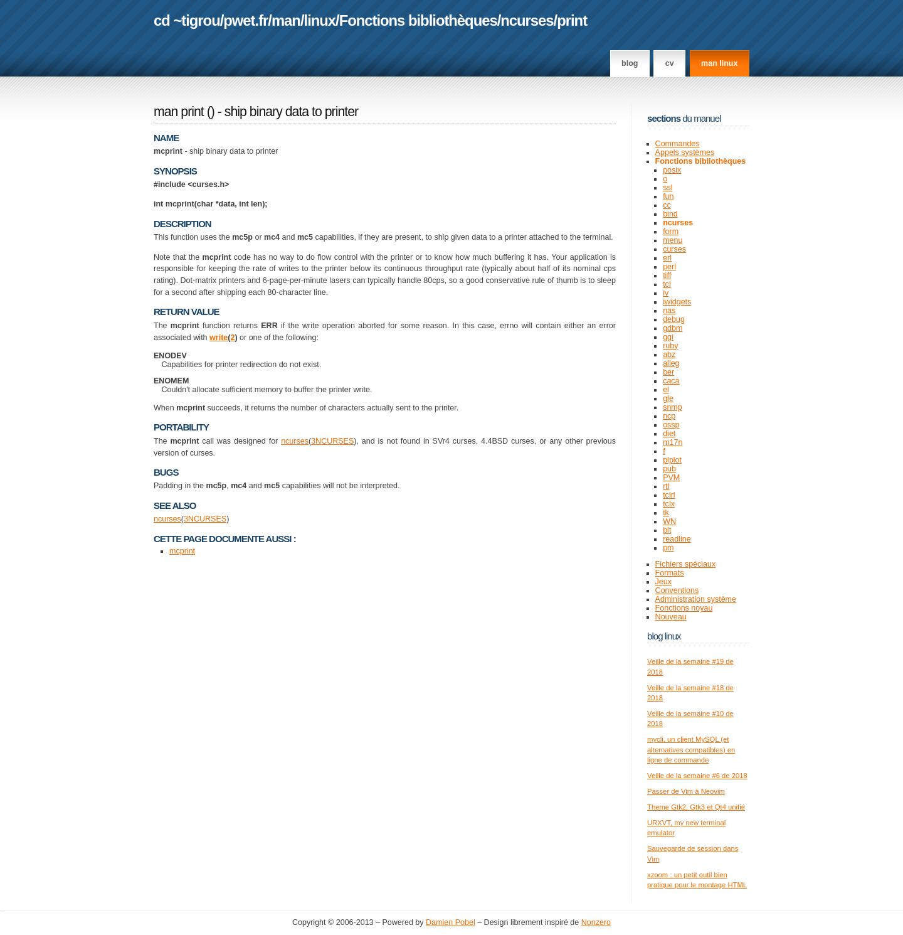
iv (665, 293)
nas (669, 310)
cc (667, 205)
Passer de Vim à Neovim (686, 791)
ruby (670, 345)
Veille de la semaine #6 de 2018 (697, 775)
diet (669, 433)
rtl (666, 486)
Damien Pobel (450, 922)
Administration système (695, 599)
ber (668, 372)
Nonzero (596, 922)
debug (674, 319)
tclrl (669, 495)
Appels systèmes (685, 152)
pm (668, 547)
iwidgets (677, 301)
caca (671, 381)
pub (669, 468)
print (572, 20)
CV (669, 63)
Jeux (663, 581)
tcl (667, 284)
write (218, 337)
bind (670, 214)
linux (320, 20)
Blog (629, 63)
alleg (671, 363)
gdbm (672, 328)
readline (677, 539)
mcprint (182, 551)
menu (672, 240)
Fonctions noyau (684, 608)
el (666, 389)
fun (668, 196)
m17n (672, 442)
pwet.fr (245, 20)
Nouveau (671, 616)
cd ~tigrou (187, 20)
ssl (667, 187)
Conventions (677, 590)
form (671, 231)
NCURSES (334, 441)
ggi (668, 337)
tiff (667, 275)
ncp (669, 416)
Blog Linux (664, 636)
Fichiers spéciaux (685, 564)
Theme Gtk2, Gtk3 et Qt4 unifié (696, 807)
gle (668, 398)
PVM (671, 477)
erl (667, 258)
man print (179, 111)
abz (669, 354)
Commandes (677, 143)
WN (669, 521)
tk (666, 512)
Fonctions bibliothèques (418, 20)
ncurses (526, 20)
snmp (672, 407)
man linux (719, 63)
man (286, 20)
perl (669, 266)
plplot (672, 460)
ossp (671, 424)
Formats (669, 573)
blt (667, 530)
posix (672, 170)
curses (674, 249)
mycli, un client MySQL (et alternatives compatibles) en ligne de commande (691, 749)
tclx (669, 504)
